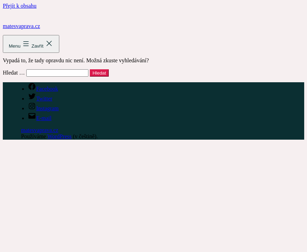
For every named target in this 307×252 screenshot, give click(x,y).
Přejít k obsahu (19, 6)
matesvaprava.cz (21, 26)
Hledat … (14, 73)
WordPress (59, 136)
